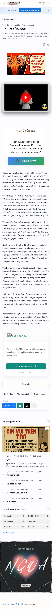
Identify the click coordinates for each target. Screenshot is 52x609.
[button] (3, 3)
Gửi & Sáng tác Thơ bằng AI (30, 10)
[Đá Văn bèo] (24, 456)
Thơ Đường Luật (12, 604)
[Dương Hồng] (14, 521)
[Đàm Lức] (38, 527)
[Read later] (44, 44)
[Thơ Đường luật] (35, 456)
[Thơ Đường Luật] (14, 3)
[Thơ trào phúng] (39, 394)
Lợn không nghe (12, 475)
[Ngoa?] (26, 439)
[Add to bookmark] (47, 428)
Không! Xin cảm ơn (26, 372)
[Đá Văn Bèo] (8, 394)
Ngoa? (8, 459)
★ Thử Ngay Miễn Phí (26, 366)
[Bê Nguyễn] (14, 516)
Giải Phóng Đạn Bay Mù (16, 493)
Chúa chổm (10, 502)
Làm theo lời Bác (13, 484)
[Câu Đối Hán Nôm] (38, 516)
